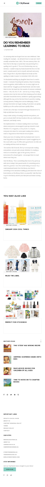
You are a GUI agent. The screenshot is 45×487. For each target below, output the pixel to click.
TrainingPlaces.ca (10, 454)
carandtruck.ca (9, 444)
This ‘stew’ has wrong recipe (26, 345)
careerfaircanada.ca (11, 447)
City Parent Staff (9, 49)
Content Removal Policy (12, 423)
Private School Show (11, 418)
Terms (6, 425)
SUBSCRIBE (39, 3)
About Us (7, 420)
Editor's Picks (11, 37)
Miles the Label (12, 276)
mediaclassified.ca (10, 439)
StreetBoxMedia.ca (10, 452)
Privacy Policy (9, 428)
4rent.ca (7, 442)
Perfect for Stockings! (16, 322)
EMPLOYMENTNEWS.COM (12, 457)
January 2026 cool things (17, 229)
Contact (7, 430)
